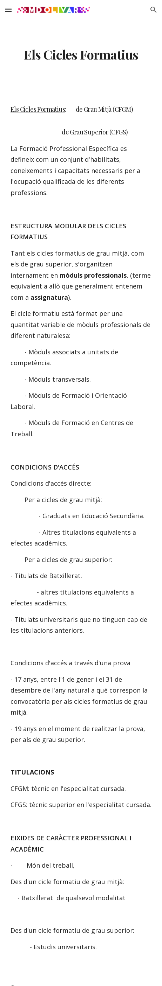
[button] (8, 9)
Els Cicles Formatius (38, 109)
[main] (81, 55)
